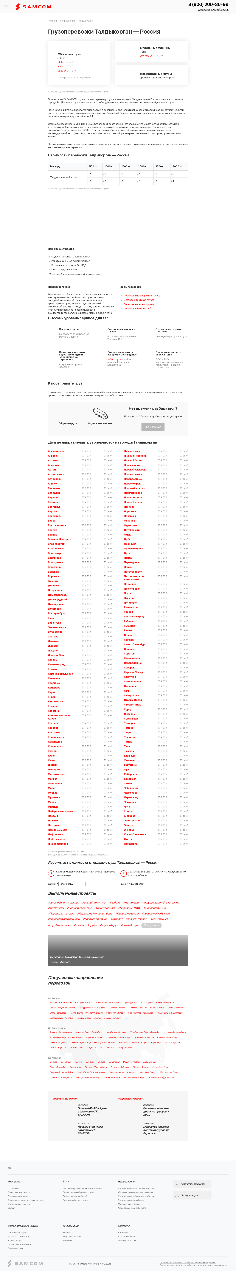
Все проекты (151, 925)
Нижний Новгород (135, 456)
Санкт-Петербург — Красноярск (65, 1067)
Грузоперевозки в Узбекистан (132, 1208)
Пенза (128, 558)
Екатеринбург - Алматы (89, 1018)
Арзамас (53, 460)
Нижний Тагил (133, 460)
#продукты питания (95, 919)
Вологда (53, 572)
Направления (126, 1181)
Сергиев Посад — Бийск (61, 1072)
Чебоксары (131, 788)
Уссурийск (130, 765)
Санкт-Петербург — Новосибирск (139, 1062)
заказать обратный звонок (213, 9)
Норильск (130, 511)
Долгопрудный (57, 599)
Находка (53, 825)
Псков (128, 593)
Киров (52, 697)
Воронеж (53, 576)
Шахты (128, 811)
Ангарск (53, 456)
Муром (52, 802)
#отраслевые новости (131, 1098)
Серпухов (130, 677)
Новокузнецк (132, 465)
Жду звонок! (153, 427)
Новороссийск (133, 479)
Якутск (128, 839)
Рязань (128, 630)
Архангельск (56, 474)
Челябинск (130, 793)
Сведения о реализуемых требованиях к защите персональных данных (194, 1265)
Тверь (127, 732)
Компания (14, 1181)
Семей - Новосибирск (168, 1037)
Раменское (131, 607)
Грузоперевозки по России (131, 1200)
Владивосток (56, 544)
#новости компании (64, 1098)
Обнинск (129, 521)
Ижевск (53, 646)
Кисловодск (55, 701)
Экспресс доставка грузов (139, 300)
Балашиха (54, 493)
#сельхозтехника (136, 919)
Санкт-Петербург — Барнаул (91, 1072)
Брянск (52, 535)
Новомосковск (133, 474)
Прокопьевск (132, 589)
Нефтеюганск (56, 839)
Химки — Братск (112, 1077)
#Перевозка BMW (129, 908)
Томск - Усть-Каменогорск (169, 1013)
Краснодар (55, 742)
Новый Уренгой (133, 502)
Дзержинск (55, 590)
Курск (51, 756)
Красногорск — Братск (61, 1077)
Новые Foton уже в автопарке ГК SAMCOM (90, 1130)
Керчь (51, 692)
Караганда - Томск (95, 1037)
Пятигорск (130, 603)
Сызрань (129, 714)
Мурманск (54, 797)
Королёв (53, 728)
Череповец (131, 797)
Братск (52, 530)
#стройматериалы (59, 925)
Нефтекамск (56, 834)
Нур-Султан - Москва (116, 1032)
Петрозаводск (133, 572)
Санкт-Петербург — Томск (162, 1077)
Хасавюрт (130, 779)
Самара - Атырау (118, 1007)
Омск (127, 535)
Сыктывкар (131, 719)
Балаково (54, 488)
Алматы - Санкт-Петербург (88, 1032)
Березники (54, 516)
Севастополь (132, 658)
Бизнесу (67, 1232)
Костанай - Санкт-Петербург (133, 1042)
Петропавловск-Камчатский (134, 578)
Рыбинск (129, 626)
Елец (51, 618)
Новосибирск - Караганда (107, 1002)
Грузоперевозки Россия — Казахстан (136, 1188)
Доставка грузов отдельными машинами (82, 1188)
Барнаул (53, 497)
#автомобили (56, 902)
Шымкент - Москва (144, 1037)
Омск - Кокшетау (58, 1013)
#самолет (116, 919)
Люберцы (54, 769)
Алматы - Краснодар (80, 1042)
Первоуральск (133, 562)
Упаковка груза (15, 1240)
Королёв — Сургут (161, 1067)
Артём (52, 470)
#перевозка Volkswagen (156, 913)
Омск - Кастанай (175, 1007)
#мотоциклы (56, 908)
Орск (127, 553)
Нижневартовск (58, 844)
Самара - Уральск (137, 1007)
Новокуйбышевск (135, 470)
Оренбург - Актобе (133, 1002)
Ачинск (52, 484)
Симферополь (132, 681)
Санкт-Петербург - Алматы (63, 1007)
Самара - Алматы (83, 1002)
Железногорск (57, 627)
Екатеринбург (56, 613)
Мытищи (53, 807)
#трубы (91, 925)
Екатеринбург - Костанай (62, 1018)
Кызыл (52, 760)
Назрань (53, 816)
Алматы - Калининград (61, 1032)
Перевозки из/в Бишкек (129, 1204)
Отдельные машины (155, 48)
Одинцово (130, 525)
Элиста (128, 825)
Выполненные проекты (19, 1204)
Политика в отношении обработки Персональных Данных (188, 1262)
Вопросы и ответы (71, 1236)
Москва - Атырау (112, 1018)
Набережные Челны (60, 811)
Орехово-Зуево (133, 548)
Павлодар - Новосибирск (119, 1037)
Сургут (128, 709)
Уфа (126, 769)
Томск (128, 742)
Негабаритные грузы (156, 74)
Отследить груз (15, 1248)
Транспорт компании (18, 1196)
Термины (67, 1240)
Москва (52, 793)
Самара (129, 640)
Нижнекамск (132, 451)
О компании (13, 1188)
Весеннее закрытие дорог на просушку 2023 (156, 1111)
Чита (127, 807)
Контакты (123, 1226)
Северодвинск (133, 663)
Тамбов (128, 728)
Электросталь (133, 820)
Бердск (52, 511)
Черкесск (130, 802)
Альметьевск (56, 451)
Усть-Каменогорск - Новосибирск (66, 1037)
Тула (127, 746)
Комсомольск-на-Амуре (59, 717)
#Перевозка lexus (155, 908)
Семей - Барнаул (58, 1047)
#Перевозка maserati (61, 913)
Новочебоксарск (134, 488)
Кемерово (54, 688)
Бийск (51, 521)
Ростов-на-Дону (134, 616)
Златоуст (54, 637)
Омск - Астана (157, 1007)
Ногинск (129, 507)
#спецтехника (159, 919)
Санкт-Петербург (135, 644)
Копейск (53, 723)
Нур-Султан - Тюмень (104, 1042)
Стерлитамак (132, 705)
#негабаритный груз (79, 908)
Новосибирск (132, 484)
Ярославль (130, 844)
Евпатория (54, 609)
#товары (79, 925)
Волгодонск (55, 562)
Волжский (54, 567)
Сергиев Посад (133, 672)
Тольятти (129, 737)
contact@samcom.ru (127, 1240)
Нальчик (53, 820)
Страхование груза (17, 1232)
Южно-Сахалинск (135, 834)
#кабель (115, 902)
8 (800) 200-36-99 (208, 4)
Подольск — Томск (169, 1072)
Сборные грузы (69, 54)
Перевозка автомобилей (137, 308)
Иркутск (53, 651)
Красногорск (56, 737)
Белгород (54, 507)
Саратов (129, 654)
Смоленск (130, 686)
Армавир (53, 465)
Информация (71, 1226)
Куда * (123, 884)
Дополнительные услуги (23, 1226)
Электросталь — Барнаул (87, 1077)
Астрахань (54, 479)
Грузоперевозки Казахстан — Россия (136, 1196)
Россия (128, 612)
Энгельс (129, 830)
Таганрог (129, 723)
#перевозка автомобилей (64, 919)
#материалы (131, 902)
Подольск (130, 584)
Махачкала (55, 783)
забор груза (114, 359)
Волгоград (54, 558)
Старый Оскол (133, 700)
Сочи (127, 691)
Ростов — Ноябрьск (84, 1062)
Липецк (52, 765)
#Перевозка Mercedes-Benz (94, 913)
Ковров (52, 706)
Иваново (53, 641)
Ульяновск (130, 760)
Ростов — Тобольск (119, 1067)
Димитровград (57, 595)
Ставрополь (131, 695)
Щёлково (129, 816)
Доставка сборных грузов (75, 1200)
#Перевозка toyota (126, 913)
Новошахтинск (133, 497)
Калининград (56, 664)
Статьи (11, 1208)
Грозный (53, 581)
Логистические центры (19, 1192)
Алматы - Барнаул (58, 1042)
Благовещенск (57, 525)
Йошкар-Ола (56, 655)
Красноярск (55, 746)
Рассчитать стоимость (18, 1236)
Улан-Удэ (129, 756)
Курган (52, 751)
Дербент (53, 585)
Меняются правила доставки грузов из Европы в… (156, 1130)
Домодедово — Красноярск (122, 1072)
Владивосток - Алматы (60, 1002)
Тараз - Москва (106, 1047)
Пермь (128, 567)
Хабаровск (130, 774)
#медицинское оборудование (160, 902)
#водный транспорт (94, 902)
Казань (52, 660)
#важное (73, 902)
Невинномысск (57, 830)
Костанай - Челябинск (175, 1032)
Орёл (127, 539)
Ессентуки (54, 623)
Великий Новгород (59, 539)
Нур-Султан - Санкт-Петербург (145, 1032)
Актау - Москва (125, 1047)
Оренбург (130, 544)
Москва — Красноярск (60, 1062)
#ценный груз (129, 925)
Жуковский (55, 632)
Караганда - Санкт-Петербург (165, 1042)
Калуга (52, 669)
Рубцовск (130, 621)
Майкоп (52, 779)
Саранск (129, 649)
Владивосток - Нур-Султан (93, 1007)
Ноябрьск (130, 516)
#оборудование (105, 908)
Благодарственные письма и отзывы (25, 1200)
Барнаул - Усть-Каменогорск (160, 1002)
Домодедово (56, 604)
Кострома (54, 732)
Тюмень (129, 751)
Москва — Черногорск (108, 1062)
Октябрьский (132, 530)
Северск (129, 668)
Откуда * (53, 884)
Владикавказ (56, 548)
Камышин (54, 678)
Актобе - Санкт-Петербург (83, 1047)
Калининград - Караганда (140, 1013)
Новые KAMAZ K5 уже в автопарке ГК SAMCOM (92, 1111)
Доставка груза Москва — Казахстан (135, 1192)
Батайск (53, 502)
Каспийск (54, 683)
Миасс (52, 788)
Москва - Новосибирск (96, 1067)
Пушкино (129, 598)
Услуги (67, 1181)
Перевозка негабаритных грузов (142, 296)
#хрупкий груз (109, 925)
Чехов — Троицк (141, 1067)
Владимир (54, 553)
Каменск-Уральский (60, 674)
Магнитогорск (57, 774)
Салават (129, 635)
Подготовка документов (19, 1244)
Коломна (53, 711)
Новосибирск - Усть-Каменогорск (86, 1013)
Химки (128, 783)
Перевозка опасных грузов (139, 304)
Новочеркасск (133, 493)
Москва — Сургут (147, 1072)
